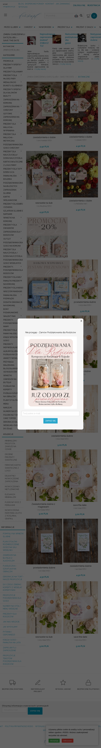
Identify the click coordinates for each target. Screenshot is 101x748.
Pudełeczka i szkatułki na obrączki (9, 569)
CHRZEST (28, 27)
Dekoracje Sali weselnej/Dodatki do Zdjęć (12, 425)
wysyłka (22, 7)
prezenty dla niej (12, 277)
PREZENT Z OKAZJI (84, 27)
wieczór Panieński (12, 291)
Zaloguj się (79, 5)
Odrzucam (67, 741)
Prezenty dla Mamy (13, 72)
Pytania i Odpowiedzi (9, 633)
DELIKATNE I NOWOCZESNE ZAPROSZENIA (12, 478)
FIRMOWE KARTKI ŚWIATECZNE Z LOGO (13, 468)
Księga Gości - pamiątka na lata (12, 641)
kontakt (49, 4)
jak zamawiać (63, 4)
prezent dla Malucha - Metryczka (9, 137)
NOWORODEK (45, 27)
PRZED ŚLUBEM (11, 27)
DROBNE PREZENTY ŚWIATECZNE (11, 457)
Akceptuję (54, 741)
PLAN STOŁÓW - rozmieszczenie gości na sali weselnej (11, 545)
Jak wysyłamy (10, 627)
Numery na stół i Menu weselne (11, 607)
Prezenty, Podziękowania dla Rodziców (13, 270)
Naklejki (7, 408)
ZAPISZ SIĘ (35, 711)
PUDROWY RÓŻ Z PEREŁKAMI (13, 503)
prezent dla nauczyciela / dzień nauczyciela (12, 252)
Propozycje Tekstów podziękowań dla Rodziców (12, 659)
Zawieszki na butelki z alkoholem (9, 558)
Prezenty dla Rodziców (10, 615)
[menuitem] (13, 27)
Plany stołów (10, 400)
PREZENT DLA (64, 27)
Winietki (7, 375)
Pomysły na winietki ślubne (13, 535)
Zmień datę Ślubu (11, 50)
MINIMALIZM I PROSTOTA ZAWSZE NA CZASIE (11, 445)
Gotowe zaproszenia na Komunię (11, 117)
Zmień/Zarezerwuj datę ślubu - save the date (50, 77)
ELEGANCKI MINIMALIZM (10, 495)
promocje (8, 61)
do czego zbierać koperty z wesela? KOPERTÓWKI (12, 587)
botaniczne (8, 46)
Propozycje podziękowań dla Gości (12, 598)
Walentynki (9, 316)
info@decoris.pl (9, 7)
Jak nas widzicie (11, 622)
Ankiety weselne (11, 358)
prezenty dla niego (13, 288)
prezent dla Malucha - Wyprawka (9, 127)
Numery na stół (11, 411)
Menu (6, 404)
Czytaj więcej (40, 69)
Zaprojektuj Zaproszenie (9, 649)
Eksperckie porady (34, 4)
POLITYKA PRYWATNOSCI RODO (19, 726)
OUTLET (7, 239)
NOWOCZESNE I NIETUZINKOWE (12, 487)
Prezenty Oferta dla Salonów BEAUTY (11, 92)
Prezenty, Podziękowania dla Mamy (13, 323)
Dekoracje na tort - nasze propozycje (13, 578)
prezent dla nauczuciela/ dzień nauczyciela (12, 155)
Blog (21, 4)
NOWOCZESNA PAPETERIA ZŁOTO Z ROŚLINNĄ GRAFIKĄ (13, 514)
